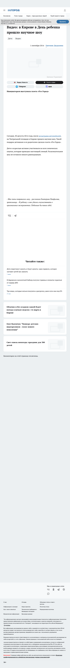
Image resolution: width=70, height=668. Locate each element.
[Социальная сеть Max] (49, 86)
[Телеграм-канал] (20, 86)
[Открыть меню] (4, 10)
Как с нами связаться (10, 609)
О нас (5, 602)
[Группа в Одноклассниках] (53, 589)
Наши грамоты (26, 606)
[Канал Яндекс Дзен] (49, 82)
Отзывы (24, 602)
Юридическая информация (11, 614)
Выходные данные (27, 614)
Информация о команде (10, 606)
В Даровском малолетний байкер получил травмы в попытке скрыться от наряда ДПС (35, 283)
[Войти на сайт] (65, 10)
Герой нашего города (57, 16)
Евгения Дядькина (54, 45)
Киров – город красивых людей (37, 16)
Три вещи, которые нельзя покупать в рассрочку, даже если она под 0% (35, 292)
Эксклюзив (6, 16)
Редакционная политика (47, 609)
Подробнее (7, 625)
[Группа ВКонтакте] (48, 589)
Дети (10, 38)
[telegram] (16, 215)
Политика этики (44, 606)
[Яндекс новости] (20, 82)
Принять (63, 22)
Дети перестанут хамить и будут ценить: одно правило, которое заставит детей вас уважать (35, 272)
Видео (18, 38)
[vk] (9, 215)
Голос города (18, 16)
